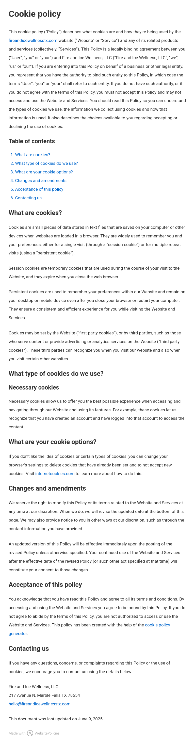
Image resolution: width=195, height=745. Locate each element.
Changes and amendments (41, 180)
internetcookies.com (55, 473)
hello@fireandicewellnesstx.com (40, 703)
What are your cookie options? (44, 171)
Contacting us (28, 197)
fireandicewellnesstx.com (33, 40)
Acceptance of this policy (39, 189)
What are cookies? (32, 154)
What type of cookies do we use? (46, 163)
